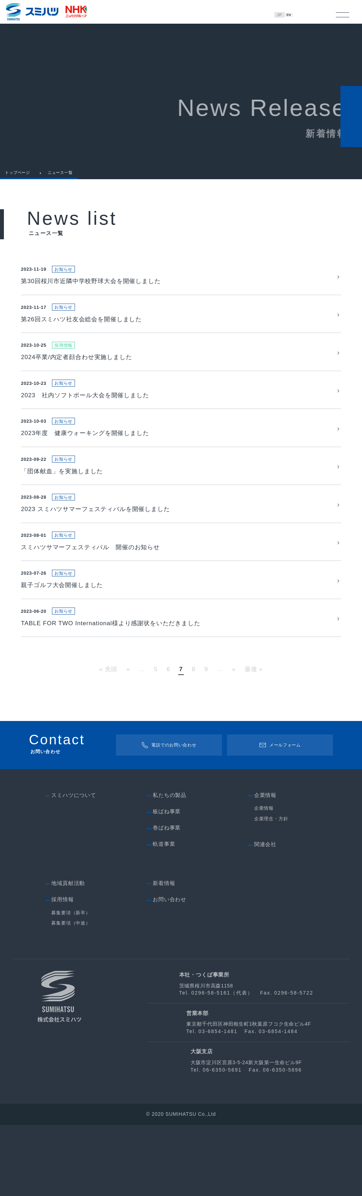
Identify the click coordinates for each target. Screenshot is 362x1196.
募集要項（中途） (70, 994)
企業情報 (264, 879)
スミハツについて (73, 866)
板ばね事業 (167, 882)
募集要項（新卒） (70, 983)
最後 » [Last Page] (254, 740)
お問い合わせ (169, 970)
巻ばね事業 (167, 899)
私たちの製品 (169, 866)
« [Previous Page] (128, 740)
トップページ (17, 179)
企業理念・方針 (271, 889)
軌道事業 (164, 915)
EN (290, 15)
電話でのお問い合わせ (169, 816)
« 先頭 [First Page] (108, 740)
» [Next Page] (233, 740)
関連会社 (265, 916)
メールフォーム (280, 816)
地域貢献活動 (68, 954)
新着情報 (164, 954)
